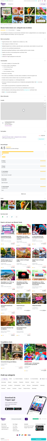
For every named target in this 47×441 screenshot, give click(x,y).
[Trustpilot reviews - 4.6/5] (39, 419)
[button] (23, 39)
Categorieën (10, 4)
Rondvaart (3, 388)
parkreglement (27, 89)
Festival (19, 388)
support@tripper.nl (4, 429)
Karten (23, 385)
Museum (32, 382)
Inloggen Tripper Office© (28, 427)
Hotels (10, 378)
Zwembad (15, 382)
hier (37, 82)
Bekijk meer (23, 193)
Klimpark (9, 382)
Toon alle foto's (41, 20)
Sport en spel (3, 385)
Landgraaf (18, 30)
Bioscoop (28, 385)
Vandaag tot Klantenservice (7, 1)
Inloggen (43, 4)
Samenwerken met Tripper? (29, 426)
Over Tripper (15, 426)
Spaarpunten (15, 427)
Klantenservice (4, 426)
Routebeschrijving (8, 125)
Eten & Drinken (34, 378)
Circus (37, 382)
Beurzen (8, 388)
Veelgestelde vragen (5, 427)
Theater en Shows (26, 388)
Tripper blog (15, 429)
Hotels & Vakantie (18, 378)
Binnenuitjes (3, 382)
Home (2, 24)
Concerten (14, 388)
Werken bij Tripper (16, 430)
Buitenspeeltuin (35, 385)
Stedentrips (42, 385)
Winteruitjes (34, 388)
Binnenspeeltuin (17, 385)
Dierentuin (27, 382)
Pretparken (10, 24)
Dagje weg (5, 24)
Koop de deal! (38, 439)
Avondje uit (26, 378)
